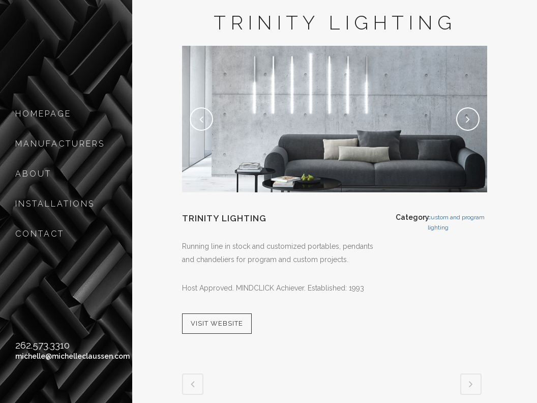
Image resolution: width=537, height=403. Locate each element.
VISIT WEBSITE (217, 323)
